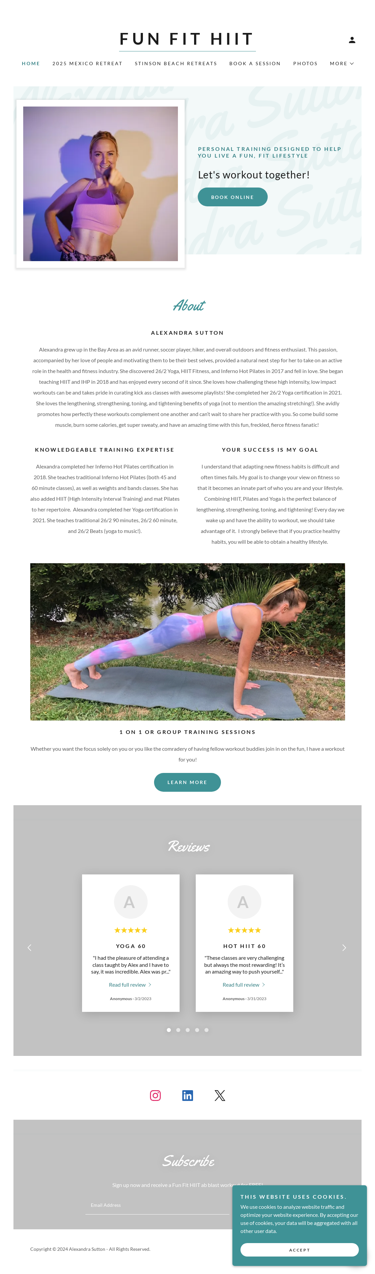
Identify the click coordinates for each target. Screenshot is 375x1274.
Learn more (187, 782)
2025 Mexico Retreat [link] (87, 63)
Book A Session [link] (255, 63)
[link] (187, 42)
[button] (352, 40)
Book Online (233, 197)
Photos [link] (305, 63)
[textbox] (157, 1205)
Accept (299, 1249)
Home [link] (31, 63)
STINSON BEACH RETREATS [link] (176, 63)
